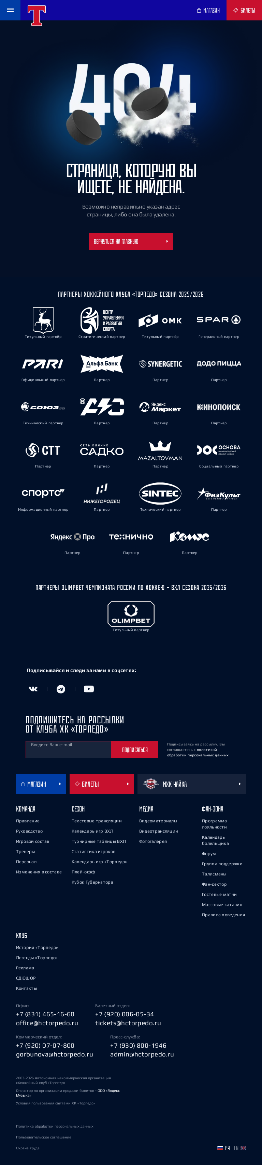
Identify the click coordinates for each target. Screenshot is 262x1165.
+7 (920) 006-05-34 (124, 1014)
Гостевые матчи (219, 894)
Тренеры (25, 851)
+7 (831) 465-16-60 (45, 1014)
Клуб (21, 935)
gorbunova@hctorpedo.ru (54, 1054)
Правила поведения (223, 914)
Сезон (78, 809)
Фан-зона (212, 809)
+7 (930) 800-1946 (138, 1045)
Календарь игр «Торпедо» (99, 861)
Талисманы (214, 873)
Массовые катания (222, 904)
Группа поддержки (222, 863)
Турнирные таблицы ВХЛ (99, 841)
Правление (28, 820)
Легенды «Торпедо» (37, 957)
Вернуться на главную (131, 241)
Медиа (146, 809)
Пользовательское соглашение (43, 1137)
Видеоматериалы (158, 820)
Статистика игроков (93, 851)
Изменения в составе (39, 871)
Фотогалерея (153, 841)
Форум (209, 853)
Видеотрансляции (158, 831)
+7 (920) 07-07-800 (45, 1045)
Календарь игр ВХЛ (92, 831)
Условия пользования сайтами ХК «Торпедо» (55, 1103)
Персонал (26, 861)
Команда (25, 809)
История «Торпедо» (37, 947)
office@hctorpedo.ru (47, 1023)
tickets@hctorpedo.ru (128, 1023)
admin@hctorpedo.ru (142, 1054)
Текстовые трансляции (97, 820)
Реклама (25, 967)
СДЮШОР (26, 978)
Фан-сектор (214, 884)
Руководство (29, 831)
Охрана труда (28, 1148)
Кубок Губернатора (92, 882)
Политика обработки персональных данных (54, 1126)
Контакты (26, 988)
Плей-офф (83, 871)
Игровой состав (32, 841)
